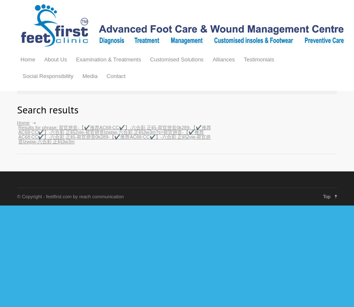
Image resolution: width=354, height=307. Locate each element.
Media (89, 76)
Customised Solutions (177, 59)
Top (327, 196)
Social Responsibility (48, 76)
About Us (55, 59)
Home (27, 59)
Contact (116, 76)
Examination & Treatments (108, 59)
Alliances (223, 59)
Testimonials (259, 59)
